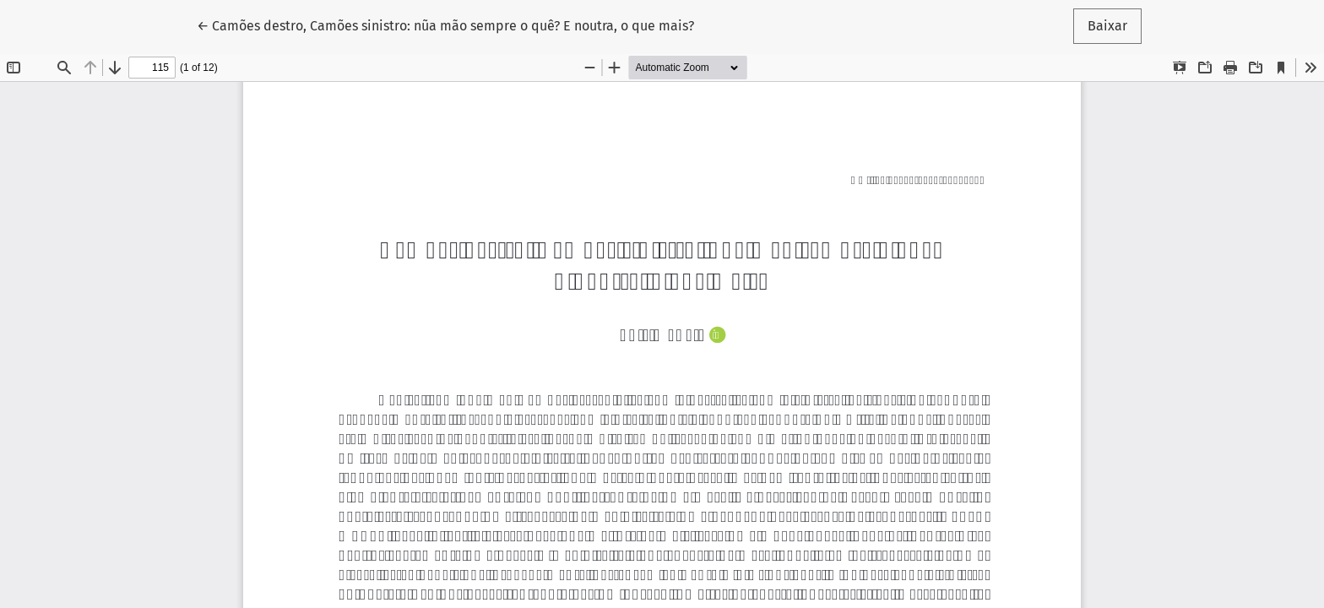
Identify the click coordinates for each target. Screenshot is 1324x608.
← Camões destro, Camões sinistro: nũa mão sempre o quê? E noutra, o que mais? (445, 24)
